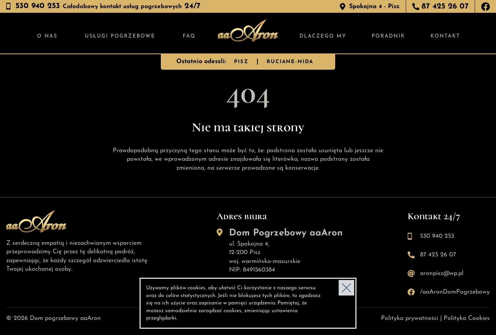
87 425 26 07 (445, 6)
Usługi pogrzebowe (120, 36)
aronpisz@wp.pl (441, 273)
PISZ (241, 61)
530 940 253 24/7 (108, 6)
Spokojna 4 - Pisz (374, 6)
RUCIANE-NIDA (290, 61)
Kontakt (445, 36)
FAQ (189, 36)
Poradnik (388, 36)
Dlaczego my (323, 36)
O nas (47, 36)
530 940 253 (437, 236)
